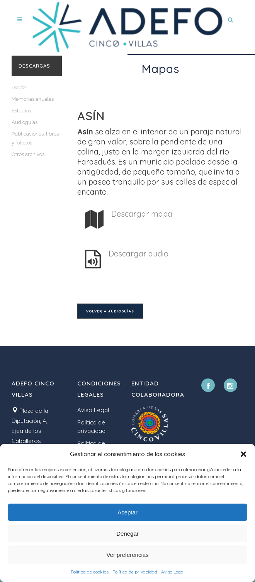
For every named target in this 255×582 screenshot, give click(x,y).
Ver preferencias (127, 554)
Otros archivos (28, 154)
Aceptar (127, 512)
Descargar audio (138, 253)
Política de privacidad (134, 572)
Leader (19, 87)
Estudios (21, 111)
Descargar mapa (141, 213)
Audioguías (24, 122)
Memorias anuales (33, 99)
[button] (243, 454)
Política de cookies (90, 572)
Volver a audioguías (110, 311)
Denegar (127, 533)
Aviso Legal (173, 572)
